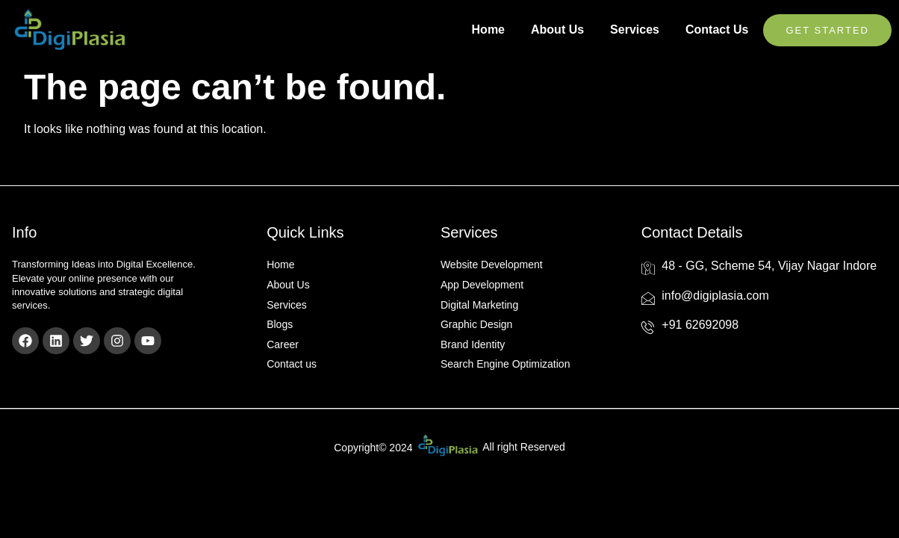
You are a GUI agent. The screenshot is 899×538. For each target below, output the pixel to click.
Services (634, 29)
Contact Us (716, 29)
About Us (557, 29)
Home (488, 29)
